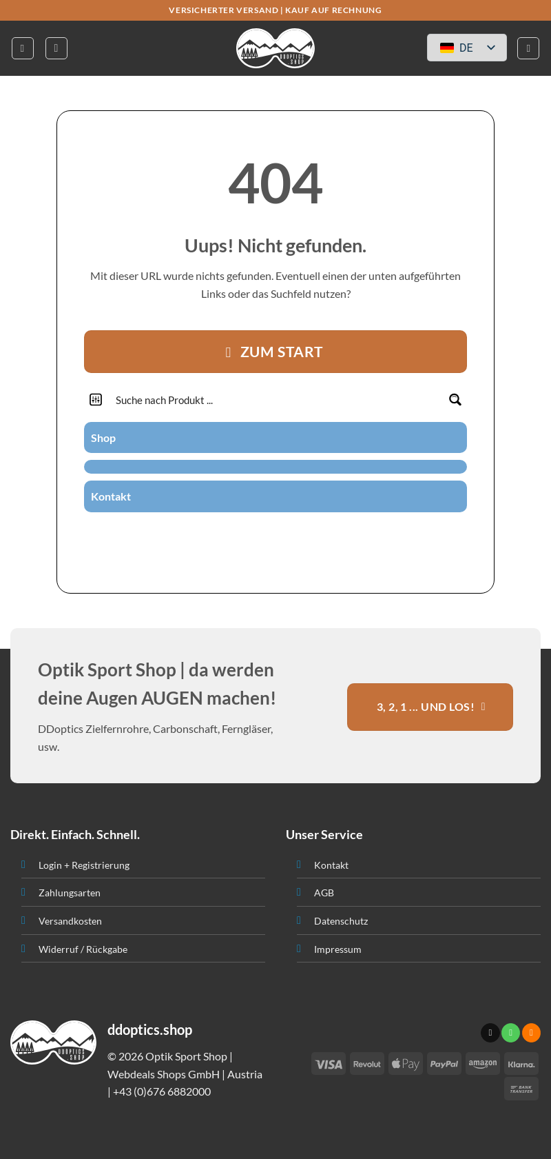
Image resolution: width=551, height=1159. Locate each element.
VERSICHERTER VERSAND (223, 10)
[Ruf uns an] (275, 536)
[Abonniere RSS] (292, 536)
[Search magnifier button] (455, 399)
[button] (23, 48)
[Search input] (276, 399)
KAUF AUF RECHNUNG (333, 10)
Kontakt (111, 496)
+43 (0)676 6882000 (162, 1091)
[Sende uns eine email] (258, 536)
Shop (103, 437)
